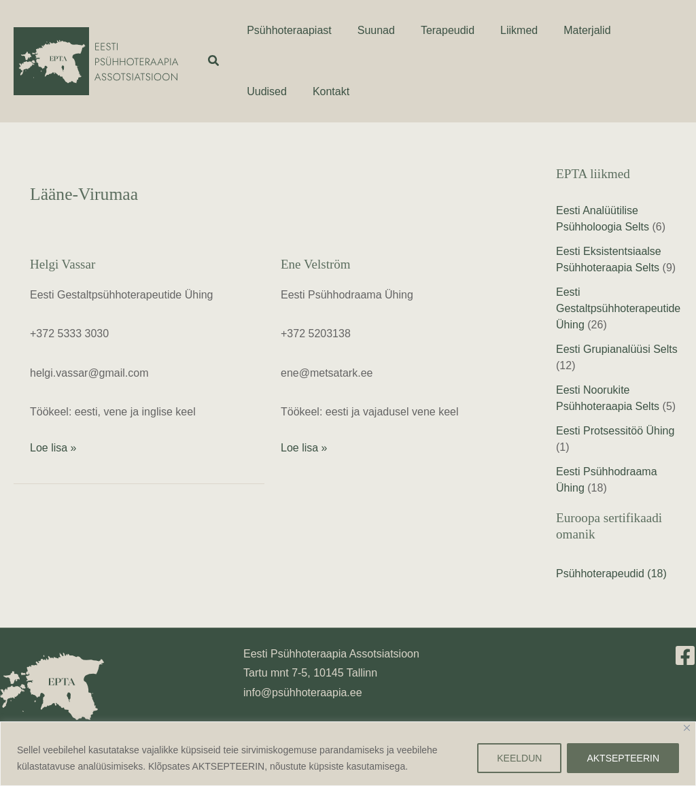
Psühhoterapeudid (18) (611, 573)
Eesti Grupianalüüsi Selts (617, 349)
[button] (214, 61)
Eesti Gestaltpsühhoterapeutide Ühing (618, 308)
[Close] (687, 728)
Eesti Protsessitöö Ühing (615, 431)
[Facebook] (685, 655)
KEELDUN (519, 758)
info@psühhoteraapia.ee (302, 692)
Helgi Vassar (62, 264)
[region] (348, 753)
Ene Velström (316, 264)
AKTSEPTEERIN (623, 758)
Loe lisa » (53, 446)
